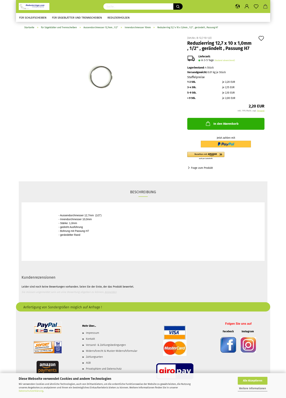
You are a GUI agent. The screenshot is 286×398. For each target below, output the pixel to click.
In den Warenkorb (221, 123)
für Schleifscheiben (32, 17)
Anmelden (111, 292)
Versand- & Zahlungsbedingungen (106, 345)
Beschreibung (143, 192)
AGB (88, 362)
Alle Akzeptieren (252, 380)
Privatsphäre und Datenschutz (104, 368)
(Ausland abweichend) (225, 60)
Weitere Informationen (252, 388)
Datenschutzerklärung (31, 390)
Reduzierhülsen (118, 17)
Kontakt (90, 338)
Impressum (92, 333)
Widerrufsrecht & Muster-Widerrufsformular (111, 351)
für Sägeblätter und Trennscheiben (77, 17)
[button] (226, 156)
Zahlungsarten (94, 356)
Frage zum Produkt (202, 167)
